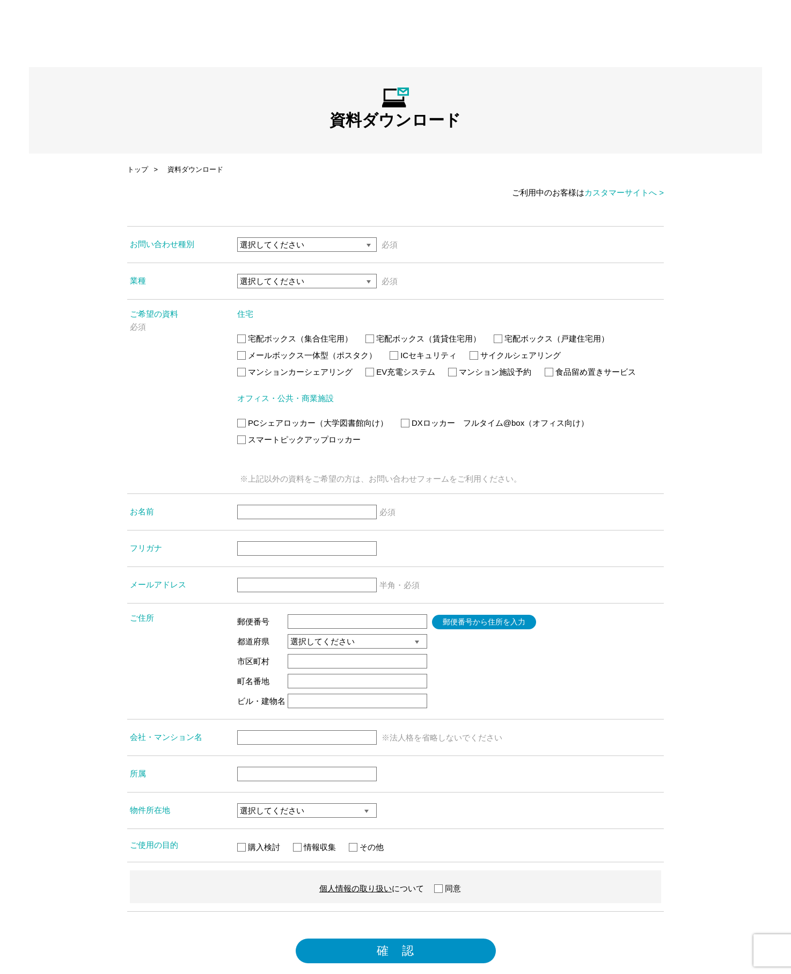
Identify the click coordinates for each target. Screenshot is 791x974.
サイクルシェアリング (515, 355)
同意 (447, 888)
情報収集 (314, 847)
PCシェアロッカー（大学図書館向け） (312, 422)
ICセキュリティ (423, 355)
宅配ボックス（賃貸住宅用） (423, 338)
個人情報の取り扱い (355, 888)
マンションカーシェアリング (295, 371)
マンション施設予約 (489, 371)
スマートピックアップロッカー (299, 439)
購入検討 (258, 847)
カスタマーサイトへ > (624, 192)
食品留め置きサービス (590, 371)
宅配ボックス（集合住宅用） (295, 338)
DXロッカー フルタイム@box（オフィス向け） (495, 422)
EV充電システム (400, 371)
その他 (366, 847)
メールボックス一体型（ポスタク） (307, 355)
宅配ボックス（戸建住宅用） (551, 338)
